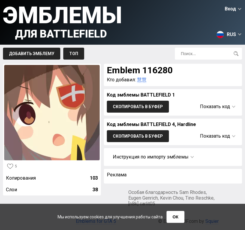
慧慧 (142, 80)
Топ (73, 53)
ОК (175, 217)
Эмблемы (62, 21)
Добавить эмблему (31, 53)
